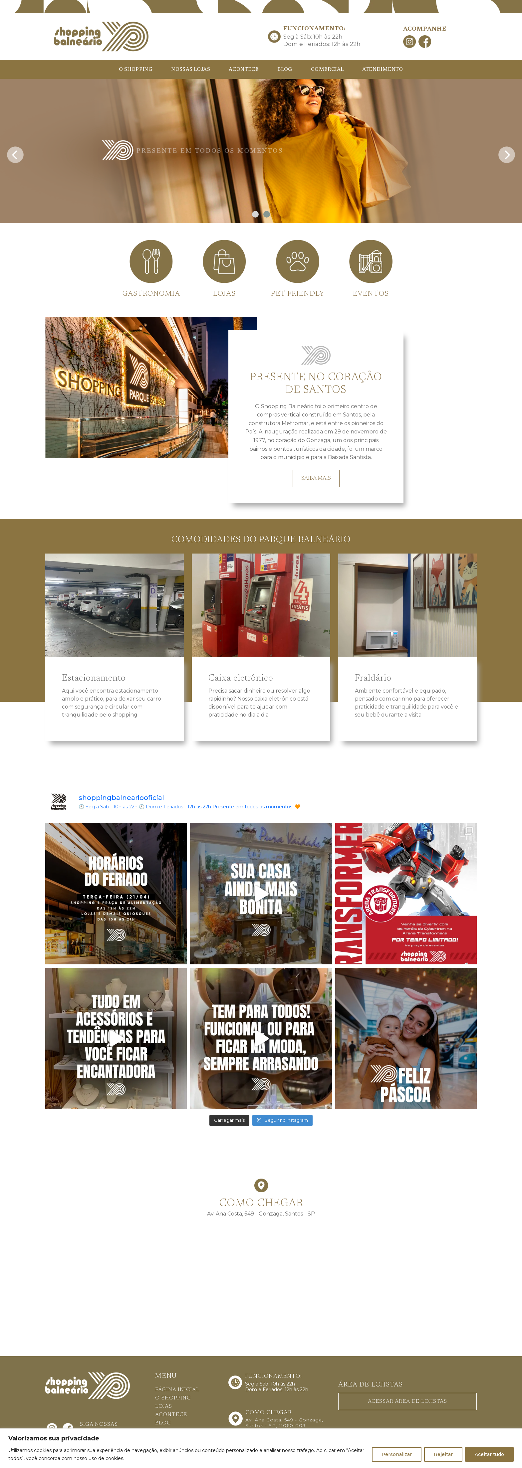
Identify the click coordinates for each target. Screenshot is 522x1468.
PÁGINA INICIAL (177, 1389)
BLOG (284, 69)
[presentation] (15, 152)
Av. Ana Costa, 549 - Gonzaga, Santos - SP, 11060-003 (284, 1422)
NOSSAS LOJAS (190, 69)
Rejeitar (443, 1454)
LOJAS (163, 1406)
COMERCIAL (327, 69)
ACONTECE (244, 69)
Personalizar (397, 1454)
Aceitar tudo (489, 1454)
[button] (255, 214)
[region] (261, 1448)
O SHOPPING (135, 69)
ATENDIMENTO (382, 69)
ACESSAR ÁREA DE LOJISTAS (407, 1401)
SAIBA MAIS (316, 478)
